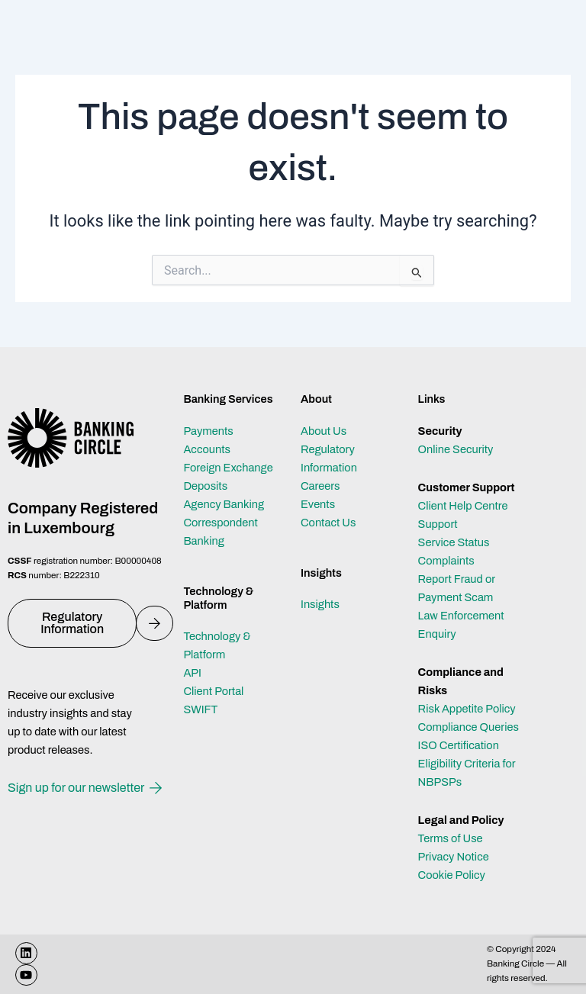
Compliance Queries (468, 727)
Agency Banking (223, 504)
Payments (208, 431)
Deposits (205, 486)
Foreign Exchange (227, 468)
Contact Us (328, 522)
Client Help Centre (463, 506)
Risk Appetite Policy (467, 709)
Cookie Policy (451, 875)
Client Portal (213, 691)
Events (318, 504)
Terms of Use (450, 838)
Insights (320, 604)
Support (438, 524)
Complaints (446, 561)
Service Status (454, 542)
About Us (323, 431)
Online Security (456, 449)
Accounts (206, 449)
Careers (320, 486)
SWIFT (200, 709)
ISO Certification (458, 745)
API (192, 673)
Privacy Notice (453, 857)
